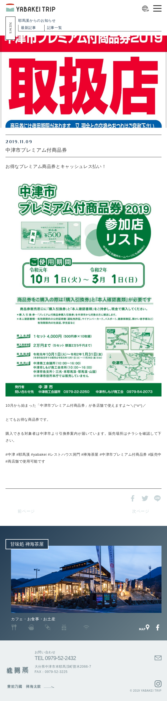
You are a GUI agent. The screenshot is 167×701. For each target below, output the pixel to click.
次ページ (140, 511)
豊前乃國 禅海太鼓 (24, 687)
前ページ (26, 511)
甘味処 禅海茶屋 (27, 544)
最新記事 (28, 28)
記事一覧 (54, 28)
